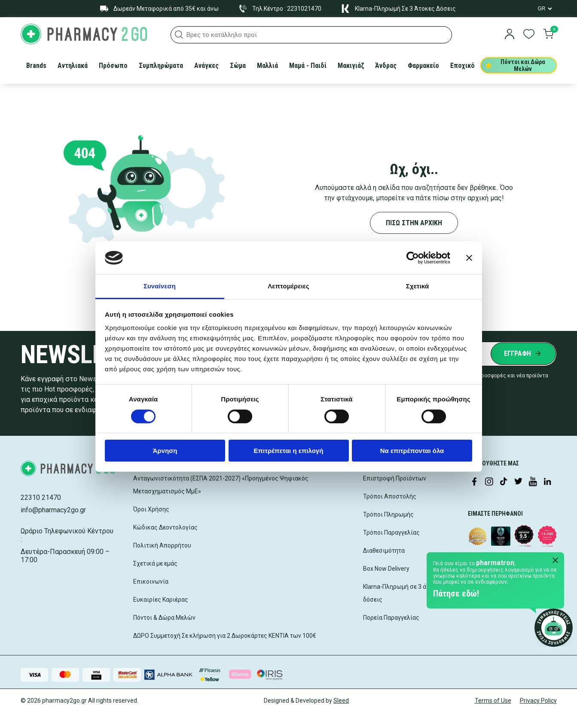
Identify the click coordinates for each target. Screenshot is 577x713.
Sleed (341, 700)
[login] (509, 34)
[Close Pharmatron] (555, 560)
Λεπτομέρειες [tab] (288, 286)
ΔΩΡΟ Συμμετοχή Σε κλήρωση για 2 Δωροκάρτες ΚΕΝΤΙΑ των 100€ (224, 635)
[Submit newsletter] (523, 354)
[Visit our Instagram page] (488, 482)
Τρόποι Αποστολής (389, 496)
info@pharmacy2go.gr (53, 510)
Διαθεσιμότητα (384, 550)
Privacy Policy (538, 700)
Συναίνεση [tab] (159, 286)
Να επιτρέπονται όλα (412, 450)
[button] (179, 35)
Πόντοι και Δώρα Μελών (515, 65)
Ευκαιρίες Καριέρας (160, 599)
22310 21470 (41, 497)
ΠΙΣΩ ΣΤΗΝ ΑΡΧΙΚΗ (414, 223)
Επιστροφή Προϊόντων (394, 478)
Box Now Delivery (386, 568)
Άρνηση (165, 450)
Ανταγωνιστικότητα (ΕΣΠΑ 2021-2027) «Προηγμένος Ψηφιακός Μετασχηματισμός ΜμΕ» (220, 485)
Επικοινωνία (150, 581)
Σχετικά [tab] (417, 286)
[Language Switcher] (544, 8)
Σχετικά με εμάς (155, 563)
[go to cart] (548, 34)
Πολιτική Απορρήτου (162, 545)
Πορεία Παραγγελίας (391, 617)
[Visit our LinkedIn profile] (547, 482)
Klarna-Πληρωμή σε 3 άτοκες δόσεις (403, 593)
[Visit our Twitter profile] (518, 482)
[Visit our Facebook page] (474, 482)
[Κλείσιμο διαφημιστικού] (469, 258)
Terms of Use (493, 700)
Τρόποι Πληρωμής (388, 514)
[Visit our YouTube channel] (532, 482)
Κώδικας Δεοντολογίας (165, 527)
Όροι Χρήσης (151, 509)
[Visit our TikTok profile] (503, 482)
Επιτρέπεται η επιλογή (289, 450)
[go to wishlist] (528, 34)
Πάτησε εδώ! (456, 593)
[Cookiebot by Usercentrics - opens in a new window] (412, 257)
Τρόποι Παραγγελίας (391, 532)
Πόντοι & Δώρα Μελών (164, 617)
